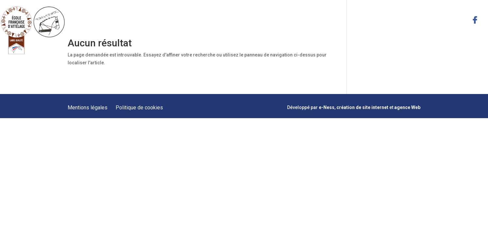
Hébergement (368, 19)
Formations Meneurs (317, 19)
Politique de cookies (139, 107)
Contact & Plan (446, 19)
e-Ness (326, 107)
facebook (475, 20)
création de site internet (362, 107)
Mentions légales (87, 107)
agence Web (407, 107)
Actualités (406, 19)
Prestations (268, 19)
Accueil (196, 19)
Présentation (229, 19)
